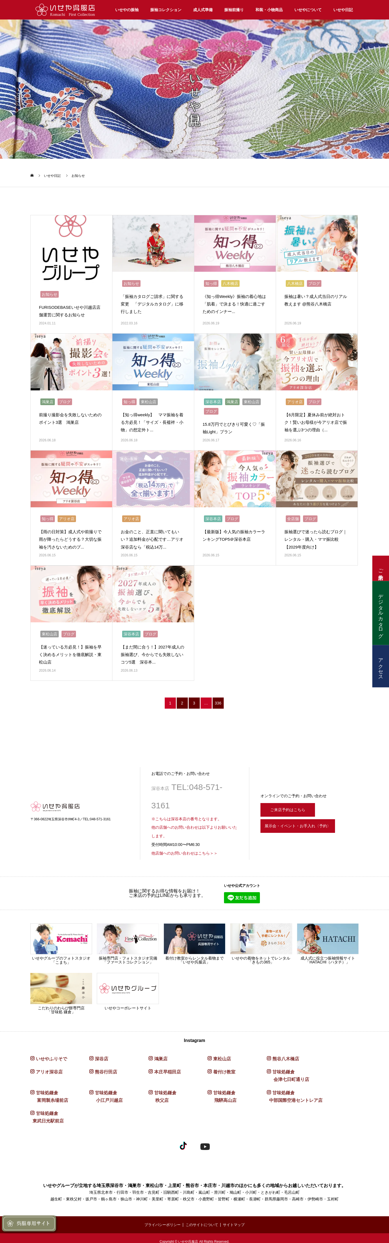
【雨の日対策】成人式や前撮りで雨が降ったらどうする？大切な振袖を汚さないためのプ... (70, 534)
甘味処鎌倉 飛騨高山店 (222, 1090)
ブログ (314, 282)
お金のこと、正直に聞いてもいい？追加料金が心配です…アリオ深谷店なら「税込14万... (152, 534)
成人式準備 (203, 10)
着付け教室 (224, 1065)
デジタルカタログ (380, 613)
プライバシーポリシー (160, 1218)
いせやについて (308, 10)
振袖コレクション (165, 10)
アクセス (380, 666)
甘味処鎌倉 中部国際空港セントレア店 (294, 1090)
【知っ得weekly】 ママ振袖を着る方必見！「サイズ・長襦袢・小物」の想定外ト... (152, 419)
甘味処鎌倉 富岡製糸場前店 (49, 1090)
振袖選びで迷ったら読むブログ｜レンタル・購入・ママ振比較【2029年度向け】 (315, 534)
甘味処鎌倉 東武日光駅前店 (47, 1111)
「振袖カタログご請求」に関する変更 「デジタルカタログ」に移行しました (152, 302)
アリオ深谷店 (49, 1065)
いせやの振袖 (127, 10)
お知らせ (78, 176)
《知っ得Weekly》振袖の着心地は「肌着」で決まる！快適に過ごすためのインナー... (234, 302)
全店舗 (293, 514)
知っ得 (211, 282)
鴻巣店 (47, 399)
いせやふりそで (51, 1052)
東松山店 (148, 399)
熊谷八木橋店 (285, 1052)
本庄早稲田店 (167, 1065)
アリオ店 (295, 399)
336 (218, 696)
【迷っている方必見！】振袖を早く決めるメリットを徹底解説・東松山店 (70, 648)
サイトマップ (236, 1218)
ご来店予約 (380, 568)
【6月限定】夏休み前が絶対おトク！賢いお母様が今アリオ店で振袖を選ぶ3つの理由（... (316, 419)
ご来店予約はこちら (291, 802)
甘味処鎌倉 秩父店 (162, 1090)
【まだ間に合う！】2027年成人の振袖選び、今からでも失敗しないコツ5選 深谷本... (152, 648)
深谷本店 (213, 399)
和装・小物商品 (269, 10)
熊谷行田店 (106, 1065)
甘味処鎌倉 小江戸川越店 (106, 1090)
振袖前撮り (234, 10)
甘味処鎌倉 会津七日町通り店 (288, 1069)
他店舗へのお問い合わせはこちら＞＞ (184, 847)
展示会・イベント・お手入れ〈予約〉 (307, 821)
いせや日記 (343, 10)
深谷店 (101, 1052)
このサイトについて (202, 1218)
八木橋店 (230, 282)
